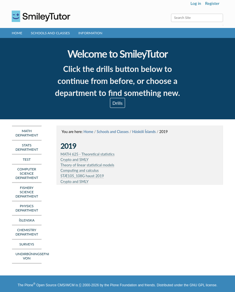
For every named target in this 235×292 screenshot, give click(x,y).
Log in (195, 3)
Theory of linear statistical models (87, 165)
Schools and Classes (50, 33)
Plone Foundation (123, 285)
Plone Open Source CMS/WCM (50, 285)
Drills (117, 103)
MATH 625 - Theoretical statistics (88, 154)
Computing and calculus (80, 170)
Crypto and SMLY (75, 159)
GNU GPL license (203, 285)
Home (17, 33)
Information (91, 33)
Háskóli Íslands (144, 131)
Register (212, 3)
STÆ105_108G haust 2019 (82, 176)
